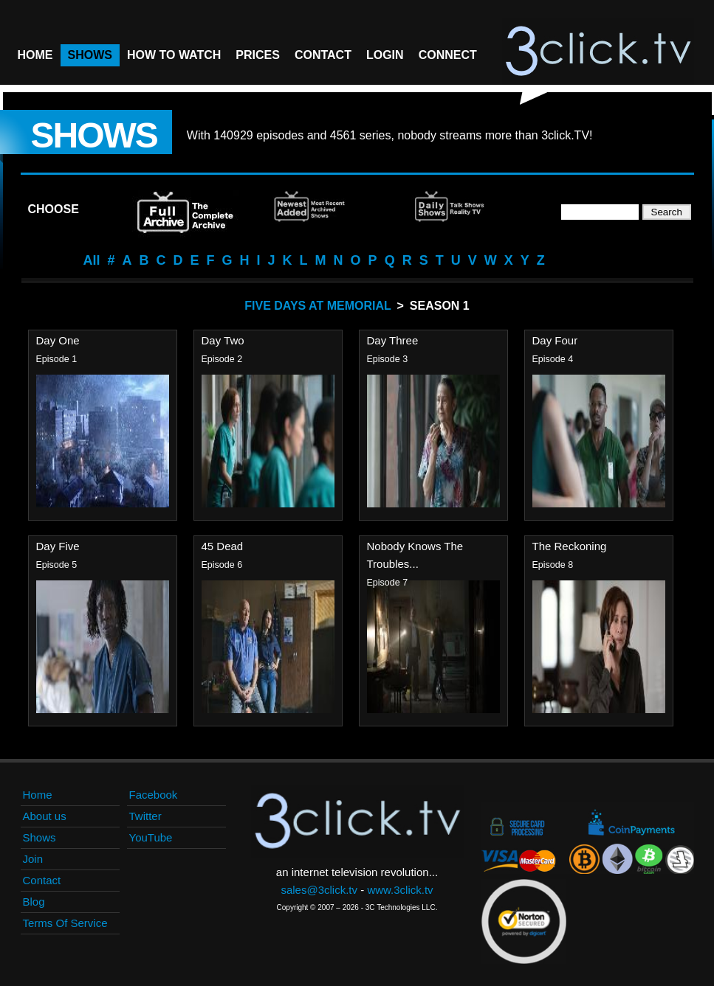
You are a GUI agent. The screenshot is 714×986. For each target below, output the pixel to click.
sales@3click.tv (319, 889)
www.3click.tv (400, 889)
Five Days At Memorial (317, 305)
